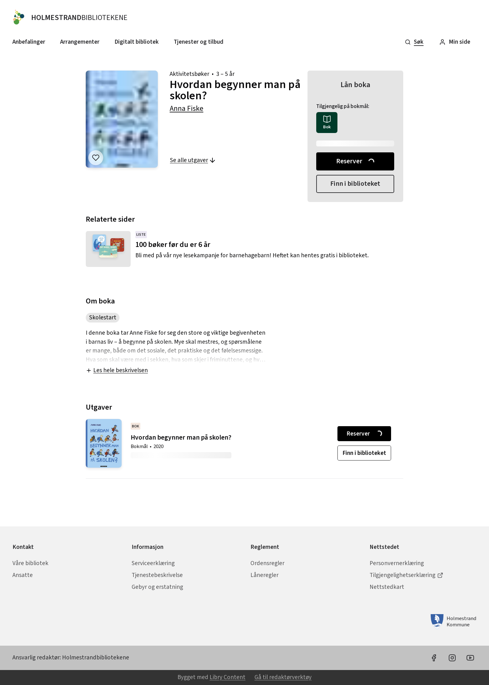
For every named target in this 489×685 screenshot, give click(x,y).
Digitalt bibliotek (136, 41)
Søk (414, 41)
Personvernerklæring (397, 563)
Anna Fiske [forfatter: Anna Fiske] (186, 108)
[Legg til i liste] (95, 157)
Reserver (355, 161)
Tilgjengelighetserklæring (406, 575)
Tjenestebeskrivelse (157, 575)
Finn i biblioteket (355, 184)
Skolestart (102, 317)
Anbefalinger (28, 41)
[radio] (326, 122)
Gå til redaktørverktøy (283, 677)
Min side (454, 41)
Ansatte (22, 575)
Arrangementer (79, 41)
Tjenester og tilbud (198, 41)
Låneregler (264, 575)
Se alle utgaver (193, 160)
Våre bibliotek (30, 563)
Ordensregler (267, 563)
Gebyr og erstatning (157, 587)
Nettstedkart (387, 587)
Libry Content (227, 677)
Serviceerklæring (153, 563)
